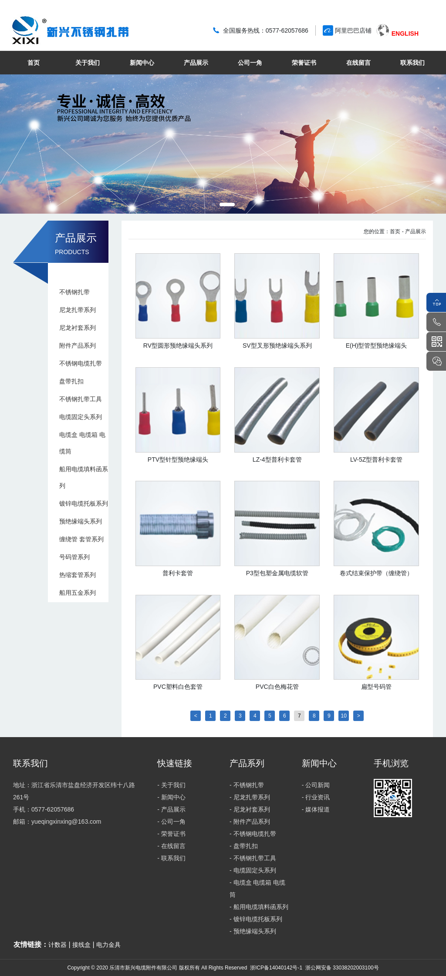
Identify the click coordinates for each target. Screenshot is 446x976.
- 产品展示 (414, 231)
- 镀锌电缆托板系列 (256, 919)
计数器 (57, 944)
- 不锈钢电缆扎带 (253, 833)
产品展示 (196, 62)
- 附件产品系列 (250, 821)
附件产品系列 (77, 345)
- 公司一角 (171, 821)
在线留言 (358, 62)
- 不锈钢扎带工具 (253, 858)
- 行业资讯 (316, 797)
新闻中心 (142, 62)
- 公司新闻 (316, 784)
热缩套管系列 (77, 574)
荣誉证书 (304, 62)
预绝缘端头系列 (80, 521)
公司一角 (250, 62)
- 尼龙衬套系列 (250, 809)
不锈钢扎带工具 (80, 399)
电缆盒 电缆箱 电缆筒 (82, 443)
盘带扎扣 (71, 381)
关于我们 (87, 62)
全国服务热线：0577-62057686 (265, 30)
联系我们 (412, 62)
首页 (33, 62)
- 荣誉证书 (171, 833)
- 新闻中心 (171, 797)
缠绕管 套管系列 (81, 539)
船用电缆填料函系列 (83, 477)
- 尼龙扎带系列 (250, 797)
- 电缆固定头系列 (253, 870)
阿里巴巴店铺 (353, 30)
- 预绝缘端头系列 (253, 931)
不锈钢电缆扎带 (80, 363)
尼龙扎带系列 (77, 309)
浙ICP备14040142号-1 (276, 968)
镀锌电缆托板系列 (83, 503)
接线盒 (81, 944)
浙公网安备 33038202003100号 (341, 968)
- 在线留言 (171, 845)
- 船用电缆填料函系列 (259, 906)
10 (344, 716)
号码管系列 (74, 556)
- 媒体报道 (316, 809)
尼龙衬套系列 (77, 327)
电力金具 (108, 944)
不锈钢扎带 (74, 291)
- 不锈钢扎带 (247, 784)
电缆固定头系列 (80, 416)
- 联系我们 (171, 858)
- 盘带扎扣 (244, 845)
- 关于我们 (171, 784)
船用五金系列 (77, 592)
